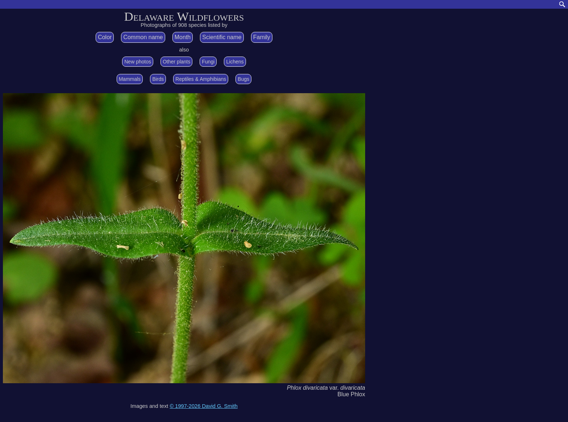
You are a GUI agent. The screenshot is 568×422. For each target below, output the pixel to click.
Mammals (130, 79)
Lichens (234, 62)
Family (261, 37)
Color (105, 37)
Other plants (176, 62)
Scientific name (222, 37)
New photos (137, 62)
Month (183, 37)
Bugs (243, 79)
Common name (143, 37)
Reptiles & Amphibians (200, 79)
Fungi (208, 62)
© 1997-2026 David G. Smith (204, 406)
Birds (158, 79)
